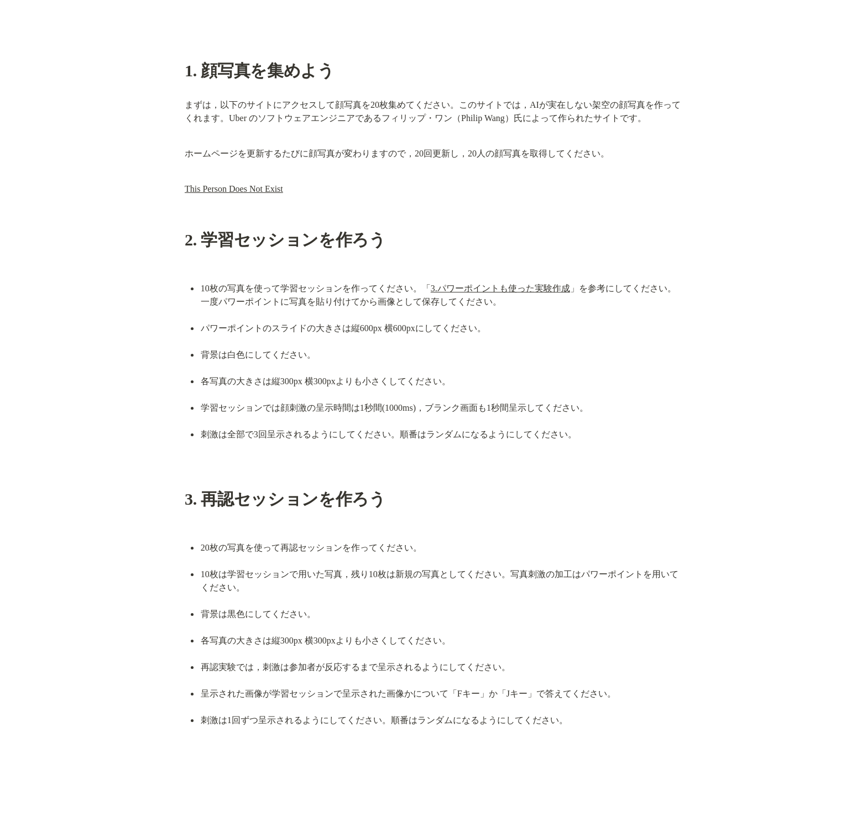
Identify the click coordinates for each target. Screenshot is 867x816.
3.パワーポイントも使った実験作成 (500, 288)
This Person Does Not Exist (234, 188)
